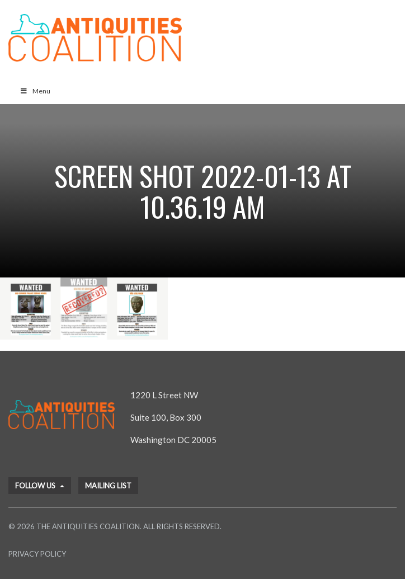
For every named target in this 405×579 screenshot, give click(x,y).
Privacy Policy (37, 553)
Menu (35, 91)
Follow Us (39, 485)
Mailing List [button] (108, 485)
